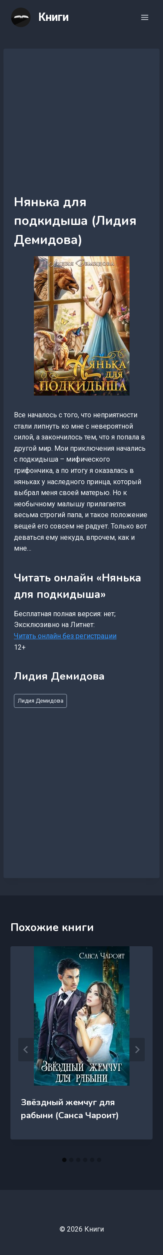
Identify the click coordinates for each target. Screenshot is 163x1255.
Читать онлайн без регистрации (65, 636)
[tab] (64, 1160)
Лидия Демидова (40, 700)
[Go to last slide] (26, 1049)
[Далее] (137, 1049)
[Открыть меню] (144, 17)
